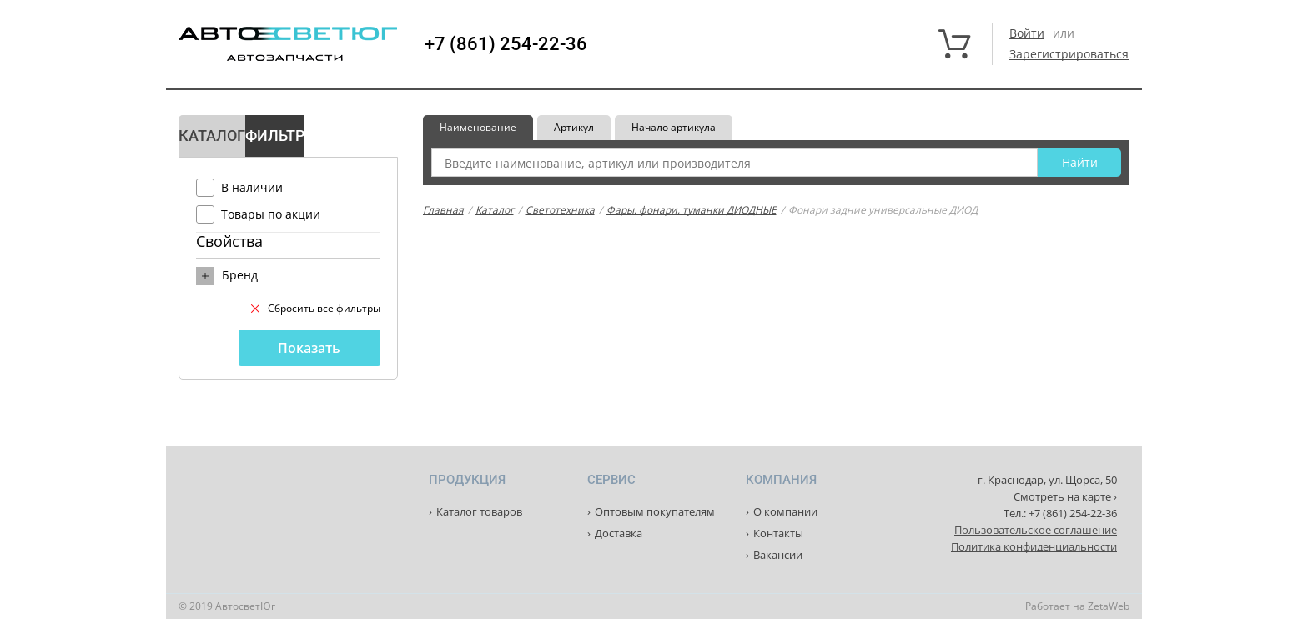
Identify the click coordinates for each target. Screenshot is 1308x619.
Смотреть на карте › (1065, 496)
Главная (443, 210)
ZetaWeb (1108, 606)
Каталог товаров (479, 511)
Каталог (494, 210)
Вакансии (777, 554)
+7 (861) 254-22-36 (506, 44)
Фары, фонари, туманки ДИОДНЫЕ (691, 210)
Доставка (618, 533)
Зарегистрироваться (1069, 54)
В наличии (252, 187)
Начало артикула (673, 127)
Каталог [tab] (212, 135)
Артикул (574, 127)
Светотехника (560, 210)
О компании (785, 511)
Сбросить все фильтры (315, 308)
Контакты (778, 533)
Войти (1026, 33)
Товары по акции (270, 214)
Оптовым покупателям (655, 511)
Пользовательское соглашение (1035, 529)
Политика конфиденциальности (1034, 546)
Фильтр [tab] (274, 135)
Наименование (478, 127)
